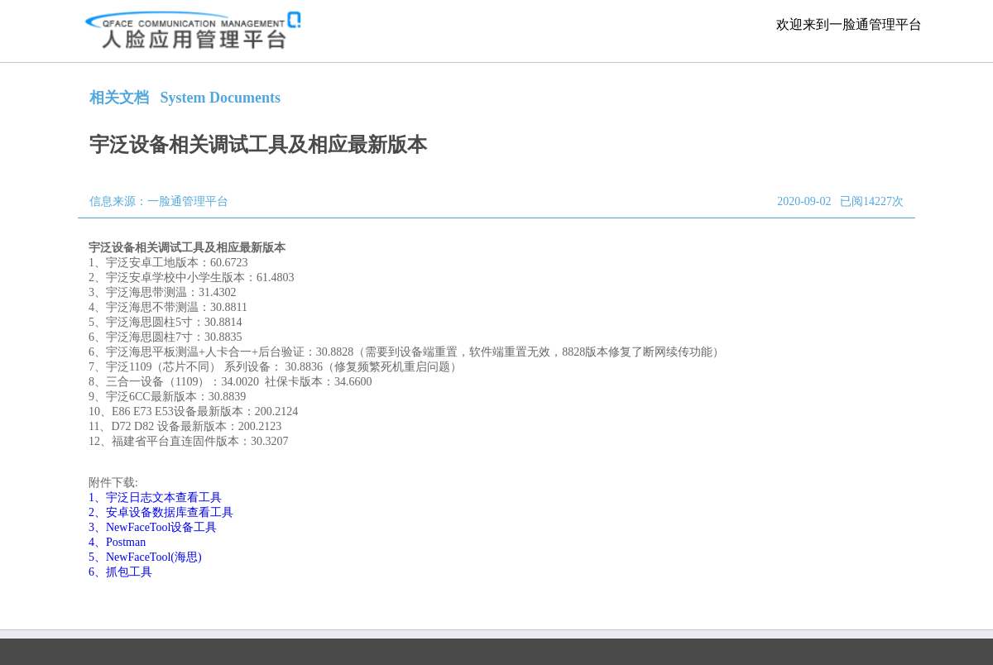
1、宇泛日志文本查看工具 (155, 497)
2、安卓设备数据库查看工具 (161, 512)
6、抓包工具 (120, 572)
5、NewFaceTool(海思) (145, 557)
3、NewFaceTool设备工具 (153, 527)
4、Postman (117, 542)
